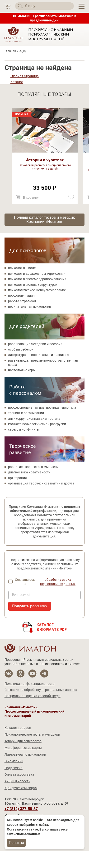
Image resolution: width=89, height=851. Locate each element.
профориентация (21, 295)
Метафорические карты (23, 748)
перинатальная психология (29, 306)
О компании (14, 761)
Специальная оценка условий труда (33, 696)
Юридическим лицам (21, 788)
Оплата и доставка (19, 774)
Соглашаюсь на (48, 581)
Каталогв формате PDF (52, 627)
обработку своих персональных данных (57, 582)
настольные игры (22, 370)
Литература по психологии (25, 754)
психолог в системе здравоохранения (37, 279)
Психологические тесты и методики (32, 734)
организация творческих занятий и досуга (41, 483)
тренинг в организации (26, 413)
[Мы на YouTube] (32, 674)
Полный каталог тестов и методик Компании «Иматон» (44, 219)
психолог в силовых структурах (32, 284)
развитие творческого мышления (34, 467)
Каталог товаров (18, 728)
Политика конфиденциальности (30, 684)
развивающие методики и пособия (35, 344)
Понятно (16, 842)
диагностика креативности (29, 472)
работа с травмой (22, 301)
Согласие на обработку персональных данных (41, 690)
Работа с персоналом (25, 390)
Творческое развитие (22, 449)
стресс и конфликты (24, 429)
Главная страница (24, 76)
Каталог (16, 82)
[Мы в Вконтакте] (9, 674)
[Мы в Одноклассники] (20, 674)
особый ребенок (20, 349)
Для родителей (26, 326)
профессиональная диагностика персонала (42, 407)
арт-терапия (17, 478)
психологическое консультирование (37, 290)
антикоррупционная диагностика (34, 418)
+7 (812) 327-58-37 (21, 809)
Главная (10, 51)
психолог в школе (22, 268)
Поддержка (14, 768)
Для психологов (28, 250)
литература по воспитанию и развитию (38, 355)
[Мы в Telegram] (44, 674)
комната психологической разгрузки (37, 424)
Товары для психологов (23, 741)
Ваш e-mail (21, 595)
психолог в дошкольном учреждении (37, 273)
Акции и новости (17, 781)
